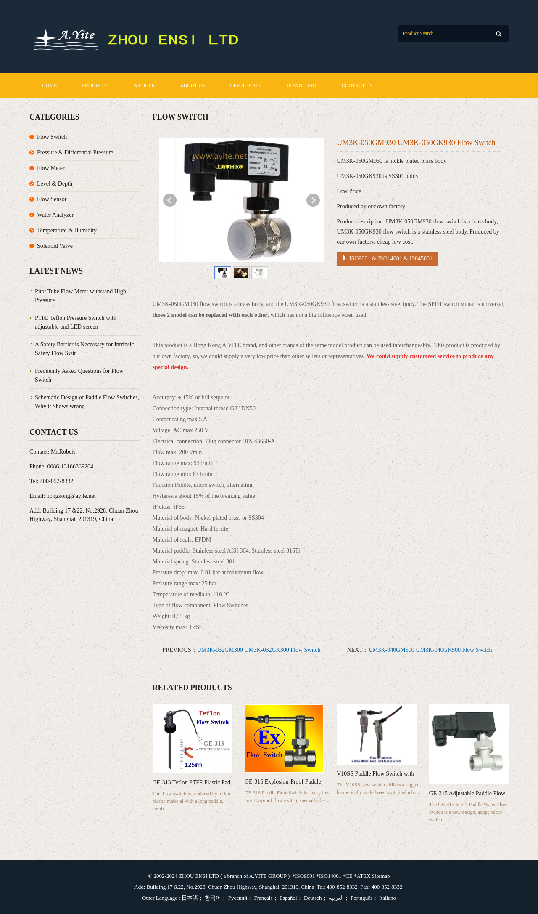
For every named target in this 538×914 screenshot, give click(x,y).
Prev (170, 200)
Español (287, 898)
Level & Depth (54, 184)
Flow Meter (51, 168)
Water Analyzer (55, 215)
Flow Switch (52, 137)
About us (192, 85)
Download (301, 85)
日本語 (190, 898)
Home (49, 85)
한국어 (212, 898)
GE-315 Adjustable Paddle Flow (467, 793)
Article (144, 85)
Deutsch (312, 898)
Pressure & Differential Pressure (75, 152)
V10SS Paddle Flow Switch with (375, 774)
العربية (335, 898)
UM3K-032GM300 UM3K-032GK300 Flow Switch (259, 650)
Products (95, 85)
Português (360, 898)
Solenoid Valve (55, 246)
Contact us (357, 85)
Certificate (245, 85)
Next (313, 200)
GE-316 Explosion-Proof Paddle (283, 781)
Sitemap (381, 876)
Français (262, 898)
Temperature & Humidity (67, 230)
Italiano (387, 898)
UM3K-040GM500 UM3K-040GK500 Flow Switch (430, 650)
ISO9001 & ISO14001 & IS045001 (387, 258)
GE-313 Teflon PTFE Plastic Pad (191, 782)
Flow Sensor (51, 199)
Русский (237, 898)
